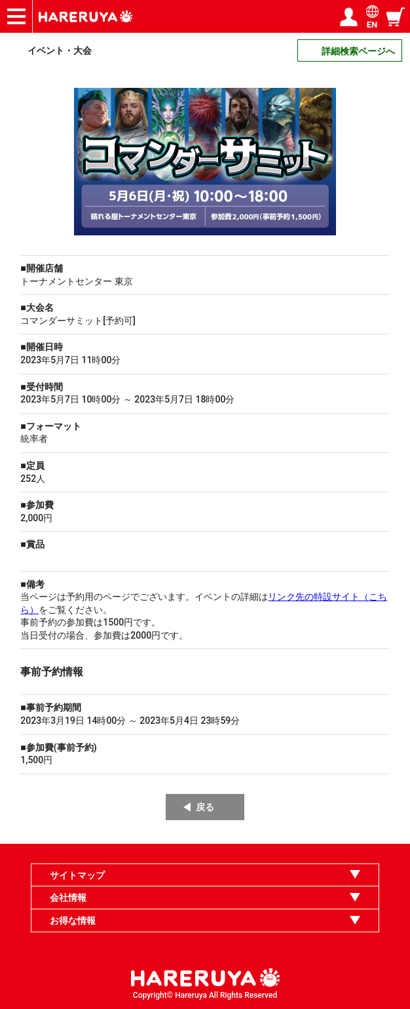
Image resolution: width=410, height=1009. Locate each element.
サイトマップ (77, 875)
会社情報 (68, 897)
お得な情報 (73, 920)
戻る (205, 807)
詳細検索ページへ (358, 51)
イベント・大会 (60, 50)
